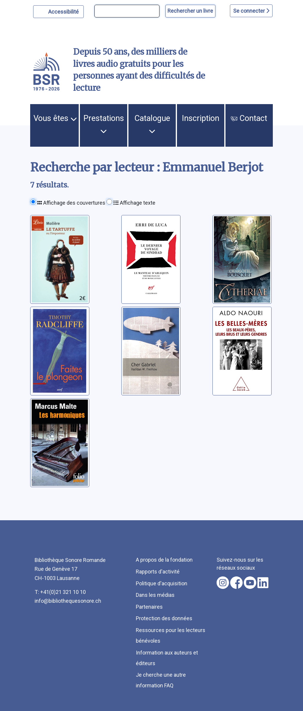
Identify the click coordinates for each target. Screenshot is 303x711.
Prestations (103, 124)
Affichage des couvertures (71, 203)
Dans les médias (155, 595)
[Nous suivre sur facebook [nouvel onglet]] (236, 582)
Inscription (200, 118)
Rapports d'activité (158, 571)
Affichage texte (134, 203)
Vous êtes (55, 118)
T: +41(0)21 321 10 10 (60, 592)
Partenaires (149, 607)
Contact (249, 118)
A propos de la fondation (164, 560)
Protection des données (164, 618)
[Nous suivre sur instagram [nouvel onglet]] (223, 582)
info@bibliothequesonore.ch (68, 601)
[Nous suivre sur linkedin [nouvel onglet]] (262, 582)
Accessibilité (64, 11)
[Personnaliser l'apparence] (58, 12)
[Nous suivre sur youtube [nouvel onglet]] (250, 582)
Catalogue (152, 124)
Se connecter (251, 11)
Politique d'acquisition (161, 583)
